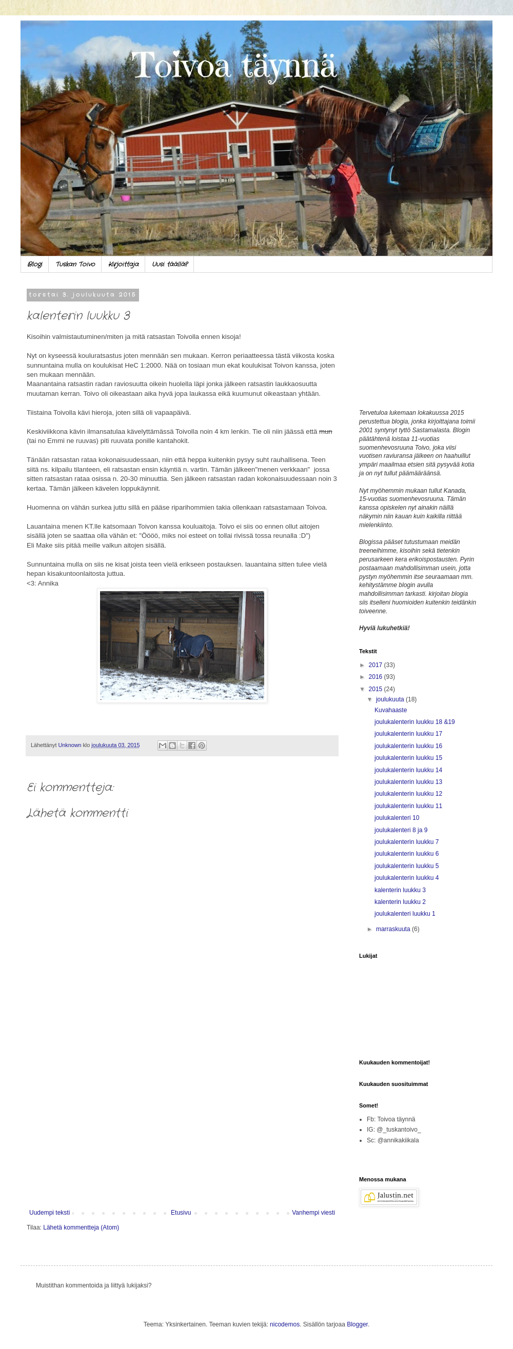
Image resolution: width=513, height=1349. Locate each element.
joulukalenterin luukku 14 (408, 770)
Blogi (34, 264)
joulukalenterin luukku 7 (406, 841)
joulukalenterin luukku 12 (408, 793)
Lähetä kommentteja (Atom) (81, 1227)
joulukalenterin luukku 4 (406, 877)
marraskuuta (394, 929)
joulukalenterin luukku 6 (406, 853)
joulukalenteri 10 (396, 817)
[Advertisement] (182, 1124)
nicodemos (285, 1324)
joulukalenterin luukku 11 (408, 806)
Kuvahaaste (390, 710)
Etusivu (181, 1212)
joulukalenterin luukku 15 (408, 757)
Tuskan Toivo (75, 264)
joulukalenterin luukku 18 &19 (414, 722)
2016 (376, 676)
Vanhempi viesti (313, 1212)
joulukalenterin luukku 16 (408, 746)
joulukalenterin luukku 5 (406, 866)
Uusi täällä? (169, 264)
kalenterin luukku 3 (400, 890)
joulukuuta (391, 699)
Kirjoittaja (123, 264)
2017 (376, 665)
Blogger (357, 1324)
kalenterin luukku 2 (400, 901)
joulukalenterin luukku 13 (408, 782)
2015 (376, 689)
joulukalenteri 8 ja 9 (400, 830)
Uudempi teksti (49, 1212)
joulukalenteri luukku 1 (405, 913)
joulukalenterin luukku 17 (408, 733)
